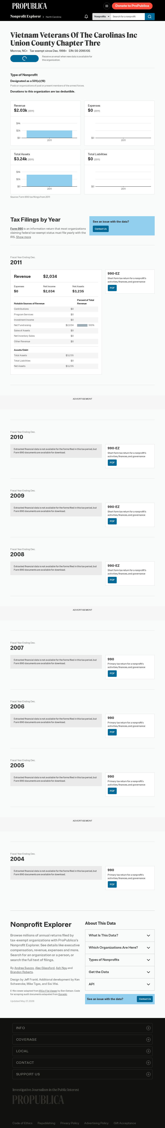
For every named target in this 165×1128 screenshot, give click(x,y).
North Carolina (53, 16)
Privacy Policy (69, 1123)
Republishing (46, 1123)
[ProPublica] (29, 6)
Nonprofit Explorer (25, 16)
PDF (112, 287)
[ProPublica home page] (38, 1099)
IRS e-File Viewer (48, 990)
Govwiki (62, 994)
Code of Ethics (22, 1123)
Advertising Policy (96, 1123)
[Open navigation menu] (106, 6)
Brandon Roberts (21, 972)
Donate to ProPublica (132, 6)
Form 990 (16, 229)
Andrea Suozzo (24, 968)
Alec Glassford (45, 968)
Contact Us (101, 228)
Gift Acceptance (125, 1123)
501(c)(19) (38, 81)
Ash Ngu (61, 968)
